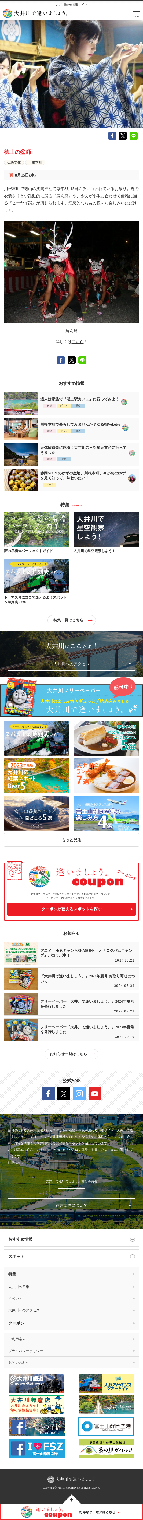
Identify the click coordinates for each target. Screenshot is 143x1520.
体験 (49, 405)
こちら (78, 342)
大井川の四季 (18, 1287)
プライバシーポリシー (25, 1351)
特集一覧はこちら (72, 620)
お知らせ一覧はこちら (72, 1054)
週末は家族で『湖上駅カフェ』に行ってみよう (79, 399)
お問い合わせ (18, 1362)
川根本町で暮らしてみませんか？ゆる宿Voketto (80, 425)
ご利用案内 (17, 1339)
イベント (15, 1299)
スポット (71, 1256)
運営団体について (72, 1205)
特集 (12, 1274)
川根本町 (35, 162)
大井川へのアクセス (71, 664)
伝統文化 (14, 162)
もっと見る (71, 840)
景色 (78, 405)
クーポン (16, 1323)
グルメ (63, 405)
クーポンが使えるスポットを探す (71, 909)
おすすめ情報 (71, 1239)
